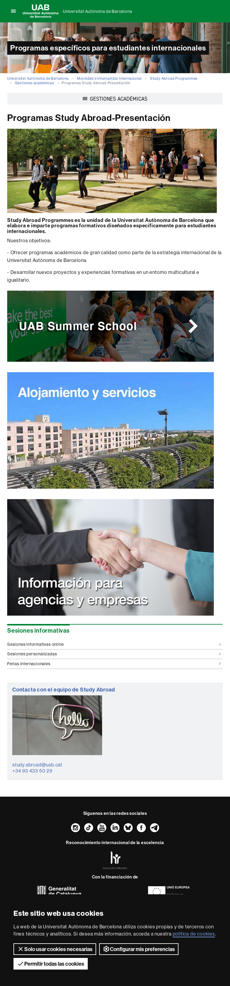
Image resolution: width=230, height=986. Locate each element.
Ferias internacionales (114, 663)
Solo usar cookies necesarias (55, 949)
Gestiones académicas (34, 83)
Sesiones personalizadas (114, 654)
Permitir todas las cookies (50, 963)
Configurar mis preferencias (139, 949)
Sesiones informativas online (114, 644)
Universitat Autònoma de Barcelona (97, 11)
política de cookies (194, 934)
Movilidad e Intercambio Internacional (109, 78)
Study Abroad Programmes (174, 78)
